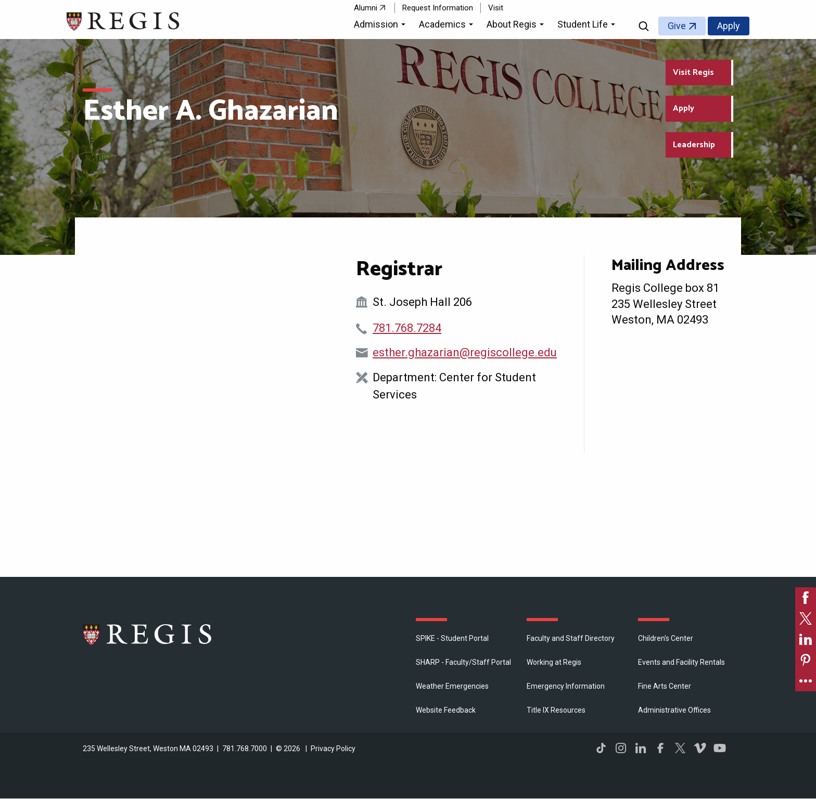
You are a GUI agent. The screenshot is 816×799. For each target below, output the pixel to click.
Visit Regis (693, 73)
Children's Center (665, 638)
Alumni (365, 7)
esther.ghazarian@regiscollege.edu (465, 352)
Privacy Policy (333, 748)
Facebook (660, 748)
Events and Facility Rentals (681, 662)
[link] (805, 597)
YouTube (719, 748)
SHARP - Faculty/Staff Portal (463, 662)
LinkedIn (640, 748)
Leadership (694, 145)
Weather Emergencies (452, 686)
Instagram (621, 748)
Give (677, 25)
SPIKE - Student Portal (452, 638)
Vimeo (700, 748)
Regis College (148, 634)
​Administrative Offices (674, 710)
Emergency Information (566, 686)
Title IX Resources (556, 710)
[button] (381, 26)
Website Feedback (446, 710)
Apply (728, 25)
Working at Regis (554, 662)
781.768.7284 (407, 327)
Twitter (680, 748)
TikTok (601, 748)
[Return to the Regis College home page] (124, 20)
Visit (495, 7)
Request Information (437, 7)
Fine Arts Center (664, 686)
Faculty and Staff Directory (571, 638)
